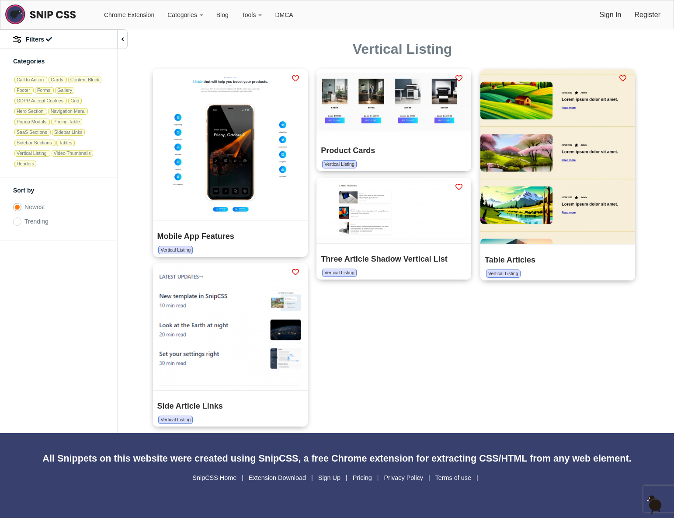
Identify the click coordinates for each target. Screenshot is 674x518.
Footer (24, 90)
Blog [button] (222, 14)
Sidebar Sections (35, 142)
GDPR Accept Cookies (41, 100)
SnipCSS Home (215, 477)
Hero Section (31, 111)
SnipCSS (278, 458)
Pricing (363, 477)
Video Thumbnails (72, 153)
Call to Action (31, 79)
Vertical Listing (32, 153)
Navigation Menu (68, 111)
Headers (25, 163)
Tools (252, 14)
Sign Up (330, 477)
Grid (74, 100)
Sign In (611, 14)
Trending (36, 221)
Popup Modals (32, 121)
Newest (34, 206)
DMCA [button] (284, 14)
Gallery (64, 90)
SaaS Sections (33, 132)
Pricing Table (66, 121)
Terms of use (454, 477)
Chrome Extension (129, 14)
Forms (44, 90)
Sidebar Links (68, 132)
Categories (185, 14)
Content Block (84, 79)
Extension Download (278, 477)
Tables (66, 142)
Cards (57, 79)
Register (647, 14)
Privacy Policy (404, 477)
